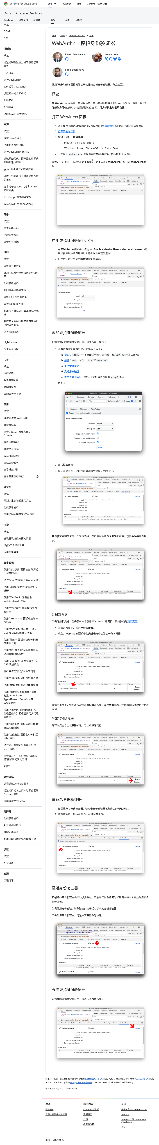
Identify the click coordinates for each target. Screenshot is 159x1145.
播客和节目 (88, 1124)
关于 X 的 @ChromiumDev (134, 1109)
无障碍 (78, 20)
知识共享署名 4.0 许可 (94, 1079)
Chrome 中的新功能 (97, 3)
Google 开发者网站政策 (81, 1082)
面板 (91, 35)
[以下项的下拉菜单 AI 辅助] (44, 20)
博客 (79, 3)
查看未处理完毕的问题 (56, 1114)
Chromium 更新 (91, 1109)
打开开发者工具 (66, 131)
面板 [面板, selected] (53, 20)
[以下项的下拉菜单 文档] (56, 4)
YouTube (125, 1114)
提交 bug (49, 1109)
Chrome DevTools (29, 13)
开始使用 (23, 20)
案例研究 (67, 3)
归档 (85, 1119)
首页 (54, 35)
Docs (7, 13)
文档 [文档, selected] (50, 3)
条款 (47, 1139)
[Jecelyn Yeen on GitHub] (110, 60)
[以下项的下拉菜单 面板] (58, 20)
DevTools (9, 20)
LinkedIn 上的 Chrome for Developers (133, 1120)
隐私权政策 (58, 1139)
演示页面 (109, 126)
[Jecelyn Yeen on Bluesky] (115, 60)
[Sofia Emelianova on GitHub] (66, 75)
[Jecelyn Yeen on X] (106, 60)
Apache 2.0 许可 (142, 1079)
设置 (67, 20)
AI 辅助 (36, 20)
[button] (20, 31)
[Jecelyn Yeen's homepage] (119, 60)
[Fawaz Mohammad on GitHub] (66, 60)
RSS (123, 1126)
